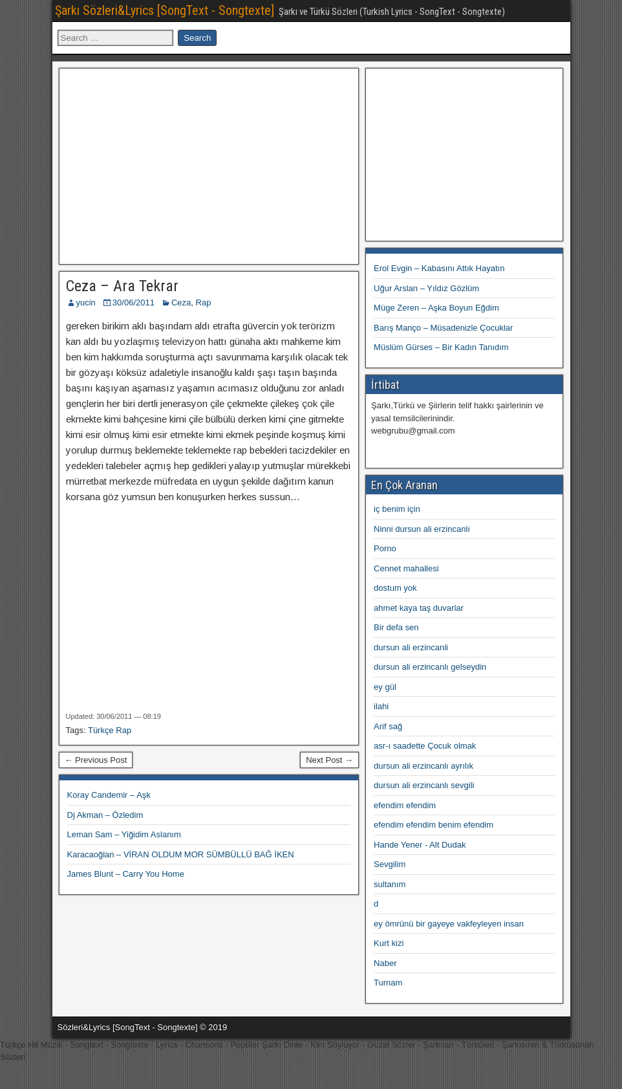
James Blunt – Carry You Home (125, 874)
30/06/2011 (134, 302)
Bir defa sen (396, 627)
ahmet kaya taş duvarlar (419, 608)
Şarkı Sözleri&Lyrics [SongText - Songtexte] (164, 10)
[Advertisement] (209, 164)
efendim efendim (405, 805)
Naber (385, 963)
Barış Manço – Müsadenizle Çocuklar (443, 328)
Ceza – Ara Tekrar (122, 286)
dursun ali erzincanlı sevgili (424, 785)
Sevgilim (389, 864)
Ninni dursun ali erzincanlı (422, 529)
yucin (86, 302)
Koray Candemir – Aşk (109, 795)
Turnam (388, 982)
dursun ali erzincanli (411, 647)
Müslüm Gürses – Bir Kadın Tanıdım (441, 347)
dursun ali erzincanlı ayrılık (423, 766)
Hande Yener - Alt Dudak (420, 845)
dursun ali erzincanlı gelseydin (430, 667)
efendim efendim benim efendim (433, 825)
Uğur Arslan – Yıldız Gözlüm (426, 288)
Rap (203, 302)
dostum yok (395, 588)
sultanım (389, 884)
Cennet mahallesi (406, 568)
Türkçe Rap (109, 730)
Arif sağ (388, 726)
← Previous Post (96, 760)
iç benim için (397, 509)
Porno (385, 548)
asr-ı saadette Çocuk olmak (425, 746)
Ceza (181, 302)
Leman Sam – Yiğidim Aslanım (124, 834)
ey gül (385, 687)
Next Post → (329, 760)
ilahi (381, 706)
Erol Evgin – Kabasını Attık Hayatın (439, 268)
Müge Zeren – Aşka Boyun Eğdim (436, 308)
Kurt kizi (388, 943)
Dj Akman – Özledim (105, 815)
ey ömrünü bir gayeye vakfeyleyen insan (449, 924)
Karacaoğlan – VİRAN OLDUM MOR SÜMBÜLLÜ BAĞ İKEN (180, 854)
